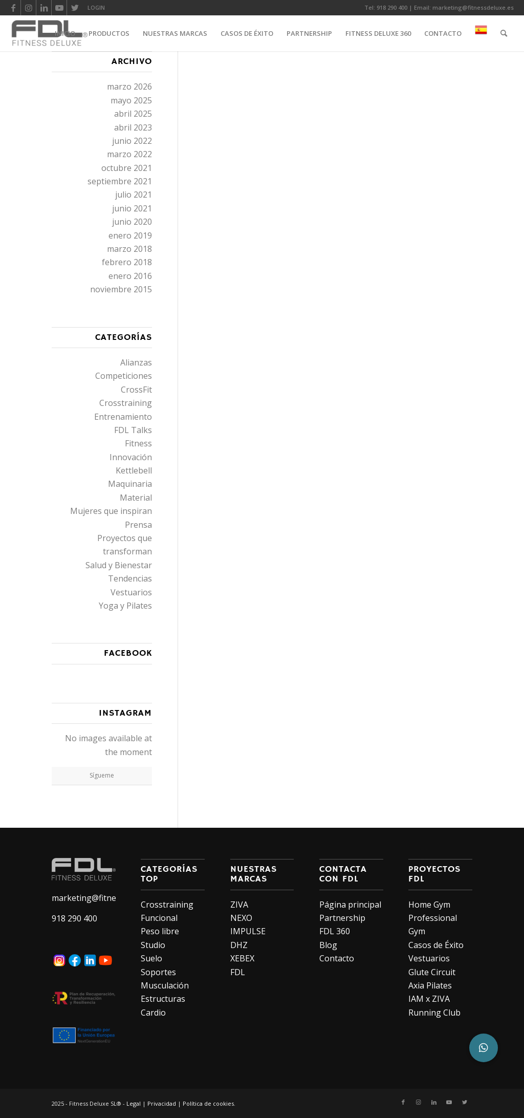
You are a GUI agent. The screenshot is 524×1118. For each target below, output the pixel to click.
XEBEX (242, 958)
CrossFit (136, 389)
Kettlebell (134, 470)
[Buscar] (504, 33)
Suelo (151, 958)
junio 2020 (132, 221)
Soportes (158, 972)
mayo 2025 (131, 100)
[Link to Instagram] (28, 7)
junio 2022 (132, 140)
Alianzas (136, 362)
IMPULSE (248, 931)
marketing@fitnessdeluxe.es (473, 7)
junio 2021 (132, 208)
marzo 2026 (129, 86)
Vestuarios (131, 592)
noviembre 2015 (121, 289)
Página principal (350, 904)
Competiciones (123, 375)
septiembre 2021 (120, 181)
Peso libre (160, 931)
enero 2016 (130, 276)
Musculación (165, 985)
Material (136, 497)
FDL (237, 972)
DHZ (239, 945)
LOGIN (96, 7)
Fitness (138, 443)
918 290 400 (392, 7)
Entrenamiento (123, 416)
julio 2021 (133, 194)
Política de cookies (208, 1103)
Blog (328, 945)
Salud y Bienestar (118, 565)
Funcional (159, 917)
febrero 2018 (127, 262)
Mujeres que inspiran (111, 511)
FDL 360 (334, 931)
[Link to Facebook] (13, 7)
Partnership (342, 917)
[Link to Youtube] (59, 7)
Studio (153, 945)
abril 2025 (133, 113)
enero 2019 (130, 235)
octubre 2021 (126, 168)
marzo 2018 (129, 248)
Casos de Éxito (436, 945)
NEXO (241, 917)
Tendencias (130, 578)
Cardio (153, 1012)
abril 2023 (133, 127)
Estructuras (163, 998)
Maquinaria (130, 483)
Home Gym (429, 904)
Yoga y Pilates (125, 605)
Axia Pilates (430, 985)
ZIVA (239, 904)
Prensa (138, 524)
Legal (133, 1103)
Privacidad (161, 1103)
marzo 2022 (129, 154)
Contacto (336, 958)
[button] (483, 1048)
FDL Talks (133, 430)
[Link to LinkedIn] (43, 7)
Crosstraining (125, 402)
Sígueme (102, 775)
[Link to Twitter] (74, 7)
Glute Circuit (431, 972)
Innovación (131, 457)
